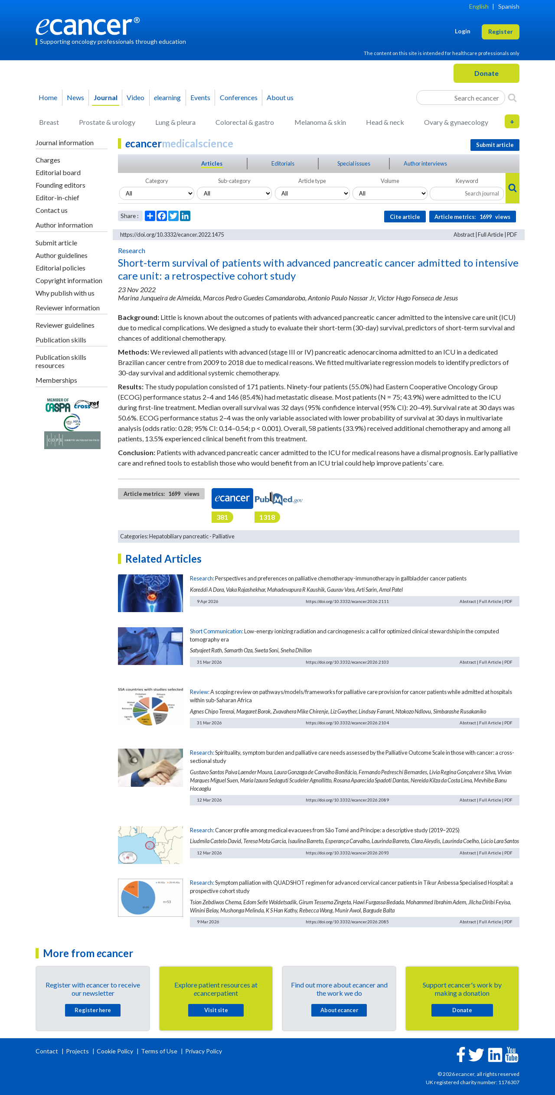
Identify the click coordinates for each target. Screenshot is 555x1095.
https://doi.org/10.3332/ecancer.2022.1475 (172, 234)
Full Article (490, 234)
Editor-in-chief (57, 197)
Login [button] (462, 31)
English (479, 6)
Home (48, 97)
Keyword (467, 180)
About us (280, 97)
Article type (312, 180)
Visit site (216, 1010)
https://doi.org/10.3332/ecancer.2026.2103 (347, 662)
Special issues (353, 163)
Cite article (405, 216)
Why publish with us (65, 293)
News (75, 97)
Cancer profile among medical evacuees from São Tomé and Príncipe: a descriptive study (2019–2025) (337, 830)
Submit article (56, 242)
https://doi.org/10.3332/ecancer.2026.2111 (347, 601)
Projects (78, 1051)
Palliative (223, 536)
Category (156, 180)
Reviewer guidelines (65, 325)
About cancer (339, 1010)
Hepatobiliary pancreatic (179, 536)
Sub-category (234, 180)
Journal (106, 97)
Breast (49, 122)
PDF (512, 234)
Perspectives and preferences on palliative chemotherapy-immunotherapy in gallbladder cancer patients (341, 578)
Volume (390, 180)
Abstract (464, 234)
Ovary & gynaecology (456, 122)
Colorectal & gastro (244, 122)
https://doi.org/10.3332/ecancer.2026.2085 (347, 921)
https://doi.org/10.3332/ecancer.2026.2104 (347, 722)
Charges (48, 160)
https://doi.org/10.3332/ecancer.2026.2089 (347, 799)
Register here (93, 1010)
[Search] (512, 97)
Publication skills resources (61, 361)
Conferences (239, 97)
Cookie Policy (115, 1051)
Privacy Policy (203, 1051)
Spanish (508, 6)
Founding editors (60, 185)
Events (200, 97)
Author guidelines (62, 255)
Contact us (52, 210)
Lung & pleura (175, 122)
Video (135, 97)
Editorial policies (60, 268)
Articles (211, 163)
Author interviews (425, 163)
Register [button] (500, 31)
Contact (47, 1051)
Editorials (282, 163)
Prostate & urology (107, 122)
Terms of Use (159, 1051)
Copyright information (69, 280)
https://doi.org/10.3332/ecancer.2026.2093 (347, 852)
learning (167, 97)
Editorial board (58, 172)
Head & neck (385, 122)
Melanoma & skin (320, 122)
